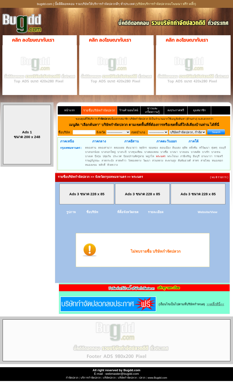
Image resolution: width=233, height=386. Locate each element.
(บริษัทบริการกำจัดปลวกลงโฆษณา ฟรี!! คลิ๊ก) (165, 4)
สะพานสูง (170, 160)
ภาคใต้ (194, 141)
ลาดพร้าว (121, 160)
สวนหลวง (157, 160)
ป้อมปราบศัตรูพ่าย (133, 156)
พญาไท (150, 156)
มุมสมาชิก (199, 110)
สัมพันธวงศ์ (184, 160)
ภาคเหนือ (67, 141)
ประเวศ (117, 156)
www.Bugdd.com (157, 377)
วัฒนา (146, 160)
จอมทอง (153, 147)
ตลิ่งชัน (193, 147)
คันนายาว (131, 147)
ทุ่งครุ (214, 147)
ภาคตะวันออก (166, 141)
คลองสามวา (105, 147)
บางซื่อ (164, 151)
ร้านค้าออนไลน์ (128, 110)
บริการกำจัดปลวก (91, 377)
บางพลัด (195, 151)
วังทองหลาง (134, 160)
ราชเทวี (218, 156)
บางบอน (184, 151)
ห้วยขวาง (112, 164)
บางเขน (215, 151)
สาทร (196, 160)
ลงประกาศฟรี (175, 110)
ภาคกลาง (99, 141)
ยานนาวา (206, 156)
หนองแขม (91, 164)
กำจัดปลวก (72, 377)
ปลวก (142, 377)
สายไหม (205, 160)
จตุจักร (143, 147)
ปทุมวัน (107, 156)
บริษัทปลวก (109, 377)
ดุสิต (184, 147)
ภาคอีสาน (131, 141)
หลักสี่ (102, 164)
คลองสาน (90, 147)
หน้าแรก (69, 110)
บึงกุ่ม (98, 156)
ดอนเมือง (165, 147)
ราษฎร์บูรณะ (92, 160)
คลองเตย (119, 147)
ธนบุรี (222, 147)
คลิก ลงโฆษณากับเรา (33, 40)
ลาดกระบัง (108, 160)
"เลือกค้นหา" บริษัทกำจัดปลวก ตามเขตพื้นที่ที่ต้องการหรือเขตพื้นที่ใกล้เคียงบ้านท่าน (145, 125)
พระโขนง (172, 156)
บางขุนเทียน (135, 151)
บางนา (174, 151)
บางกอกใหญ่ (108, 151)
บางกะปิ (121, 151)
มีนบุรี (196, 156)
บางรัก (205, 151)
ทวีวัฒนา (204, 147)
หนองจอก (217, 160)
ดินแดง (176, 147)
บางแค (89, 156)
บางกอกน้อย (92, 151)
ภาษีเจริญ (185, 156)
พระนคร (160, 156)
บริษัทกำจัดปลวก (127, 377)
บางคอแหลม (151, 151)
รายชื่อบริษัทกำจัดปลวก (99, 110)
